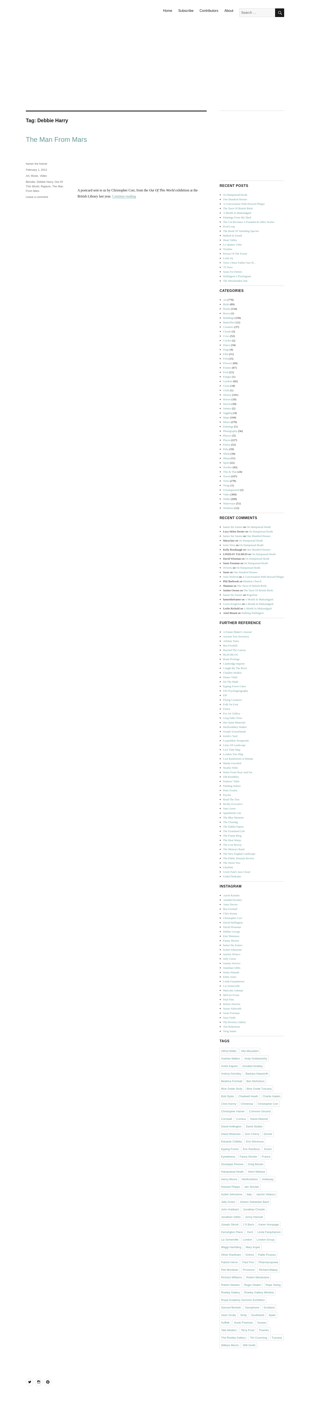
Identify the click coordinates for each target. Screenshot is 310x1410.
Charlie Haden (271, 1096)
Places (226, 440)
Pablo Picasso (267, 1254)
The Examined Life (234, 831)
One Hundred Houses (235, 199)
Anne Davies (230, 904)
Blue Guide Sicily (231, 1088)
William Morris (230, 1345)
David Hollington (233, 922)
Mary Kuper (253, 1247)
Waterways (229, 503)
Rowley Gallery (230, 1292)
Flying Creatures (232, 699)
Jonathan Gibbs (231, 967)
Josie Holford (230, 576)
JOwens (227, 567)
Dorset (268, 1134)
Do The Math (230, 681)
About (228, 11)
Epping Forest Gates (234, 686)
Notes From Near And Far (237, 772)
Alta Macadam (250, 1051)
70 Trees (227, 267)
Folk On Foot (230, 704)
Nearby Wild (230, 767)
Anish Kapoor (229, 1066)
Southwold (257, 1315)
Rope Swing (273, 1284)
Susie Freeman (231, 1013)
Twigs (226, 485)
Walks (226, 499)
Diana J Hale (230, 677)
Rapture (46, 186)
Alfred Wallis (229, 1051)
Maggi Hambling (231, 1247)
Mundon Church (252, 581)
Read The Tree (231, 799)
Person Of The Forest (235, 253)
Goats (226, 385)
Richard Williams (231, 1277)
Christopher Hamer (233, 1111)
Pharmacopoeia (268, 1262)
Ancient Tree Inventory (236, 636)
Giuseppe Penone (232, 1164)
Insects (227, 403)
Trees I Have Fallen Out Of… (239, 262)
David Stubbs (254, 1126)
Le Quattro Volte (232, 244)
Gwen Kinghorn (232, 604)
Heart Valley (230, 240)
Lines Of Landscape (234, 745)
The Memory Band (233, 849)
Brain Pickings (231, 659)
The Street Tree (231, 862)
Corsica (241, 1118)
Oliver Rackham (231, 1254)
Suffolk (225, 1322)
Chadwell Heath (248, 1096)
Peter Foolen (230, 790)
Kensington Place (232, 1232)
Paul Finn (228, 999)
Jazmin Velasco (231, 954)
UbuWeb (228, 867)
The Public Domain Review (238, 858)
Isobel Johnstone (232, 949)
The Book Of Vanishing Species (241, 231)
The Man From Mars (56, 139)
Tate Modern (229, 1330)
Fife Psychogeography (235, 690)
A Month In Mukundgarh (237, 212)
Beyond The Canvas (234, 650)
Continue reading (124, 196)
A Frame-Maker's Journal (237, 632)
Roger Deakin (252, 1284)
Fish (225, 358)
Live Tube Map (231, 749)
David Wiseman (232, 927)
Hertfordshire (250, 1179)
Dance (226, 345)
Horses (227, 399)
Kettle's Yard (230, 736)
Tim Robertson (231, 1026)
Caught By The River (235, 668)
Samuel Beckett (231, 1307)
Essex (268, 1149)
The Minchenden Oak (235, 280)
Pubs (225, 449)
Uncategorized (231, 489)
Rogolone (251, 594)
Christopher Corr (232, 918)
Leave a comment (37, 197)
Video (43, 175)
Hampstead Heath (232, 1171)
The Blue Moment (233, 817)
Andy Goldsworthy (255, 1058)
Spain (272, 1315)
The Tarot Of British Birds (238, 208)
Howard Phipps (230, 1186)
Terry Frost (247, 1330)
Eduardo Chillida (231, 1141)
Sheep (226, 458)
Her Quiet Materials (234, 722)
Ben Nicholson (255, 1081)
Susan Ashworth (232, 1008)
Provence (248, 1269)
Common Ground (260, 1111)
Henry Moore (229, 1179)
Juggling (228, 413)
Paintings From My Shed (237, 217)
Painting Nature (232, 785)
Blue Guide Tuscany (259, 1088)
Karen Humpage (268, 1224)
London (247, 1239)
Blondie (30, 181)
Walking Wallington (252, 613)
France (266, 1156)
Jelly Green (229, 958)
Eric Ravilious (251, 1149)
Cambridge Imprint (234, 663)
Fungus (227, 376)
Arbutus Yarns (231, 641)
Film (225, 354)
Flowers (227, 363)
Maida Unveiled (232, 763)
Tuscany (276, 1337)
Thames (264, 1330)
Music (34, 175)
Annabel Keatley (232, 899)
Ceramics (228, 327)
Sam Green (229, 808)
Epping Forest (230, 1149)
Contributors (209, 11)
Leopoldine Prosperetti (236, 740)
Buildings (228, 317)
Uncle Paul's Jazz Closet (236, 871)
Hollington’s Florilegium (237, 276)
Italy (249, 1194)
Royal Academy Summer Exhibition (243, 1300)
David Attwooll (259, 1118)
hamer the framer (36, 163)
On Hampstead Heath (235, 194)
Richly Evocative (232, 804)
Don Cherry (252, 1134)
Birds (226, 304)
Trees (226, 480)
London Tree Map (233, 754)
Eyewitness (228, 1156)
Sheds (226, 453)
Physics (227, 435)
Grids (226, 390)
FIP (225, 695)
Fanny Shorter (231, 940)
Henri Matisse (256, 1171)
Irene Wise (229, 545)
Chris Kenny (230, 913)
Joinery (227, 408)
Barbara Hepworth (256, 1073)
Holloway (268, 1179)
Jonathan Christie (254, 1209)
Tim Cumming (258, 1337)
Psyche (227, 795)
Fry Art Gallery (231, 713)
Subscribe (186, 11)
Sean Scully (228, 1315)
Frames (227, 367)
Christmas (247, 1103)
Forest (226, 708)
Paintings (228, 426)
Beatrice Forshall (231, 1081)
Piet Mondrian (229, 1269)
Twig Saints (229, 1031)
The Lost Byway (232, 844)
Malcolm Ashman (233, 990)
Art (27, 175)
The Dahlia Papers (233, 826)
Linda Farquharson (233, 981)
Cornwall (226, 1118)
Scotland (269, 1307)
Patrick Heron (229, 1262)
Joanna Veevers (231, 963)
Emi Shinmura (231, 936)
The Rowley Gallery (234, 1022)
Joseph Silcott (230, 1224)
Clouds (227, 331)
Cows (226, 336)
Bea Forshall (230, 645)
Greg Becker (256, 1164)
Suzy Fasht (229, 1017)
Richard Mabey (268, 1269)
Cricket (227, 340)
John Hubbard (230, 1209)
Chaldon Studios (232, 672)
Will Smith (249, 1345)
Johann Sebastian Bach (254, 1201)
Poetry (226, 444)
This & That (230, 471)
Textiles (227, 467)
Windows (228, 508)
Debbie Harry (45, 181)
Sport (226, 462)
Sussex (262, 1322)
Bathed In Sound (232, 235)
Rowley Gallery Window (259, 1292)
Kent (250, 1232)
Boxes (226, 313)
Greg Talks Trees (232, 718)
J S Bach (248, 1224)
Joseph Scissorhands (234, 731)
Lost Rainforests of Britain (238, 758)
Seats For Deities (232, 271)
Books (226, 308)
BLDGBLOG (230, 654)
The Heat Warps (232, 840)
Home (167, 11)
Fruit (225, 372)
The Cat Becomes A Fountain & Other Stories (248, 222)
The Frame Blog (232, 835)
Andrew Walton (230, 1058)
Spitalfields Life (232, 813)
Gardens (227, 381)
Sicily (243, 1315)
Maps (226, 417)
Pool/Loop (229, 226)
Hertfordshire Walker (235, 727)
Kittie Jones (229, 976)
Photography (230, 431)
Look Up (228, 258)
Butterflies (229, 322)
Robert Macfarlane (257, 1277)
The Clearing (230, 822)
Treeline (227, 249)
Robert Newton (231, 1004)
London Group (265, 1239)
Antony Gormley (231, 1073)
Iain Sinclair (251, 1186)
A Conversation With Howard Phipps (244, 203)
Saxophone (252, 1307)
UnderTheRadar (232, 876)
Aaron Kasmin (231, 895)
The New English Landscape (239, 853)
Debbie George (231, 931)
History (227, 394)
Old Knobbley (231, 776)
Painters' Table (231, 781)
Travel (226, 476)
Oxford (249, 1254)
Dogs (226, 349)
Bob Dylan (227, 1096)
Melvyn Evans (231, 995)
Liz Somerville (231, 985)
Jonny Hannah (231, 972)
